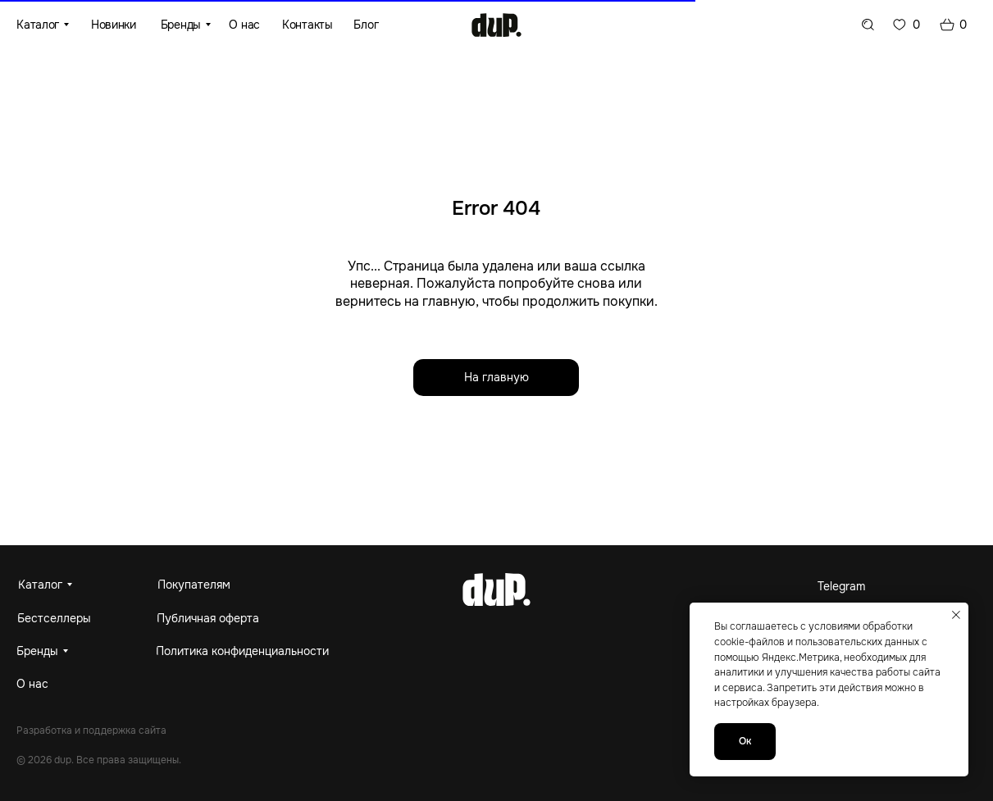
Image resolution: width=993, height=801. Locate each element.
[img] (496, 25)
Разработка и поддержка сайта (91, 730)
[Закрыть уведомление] (956, 615)
